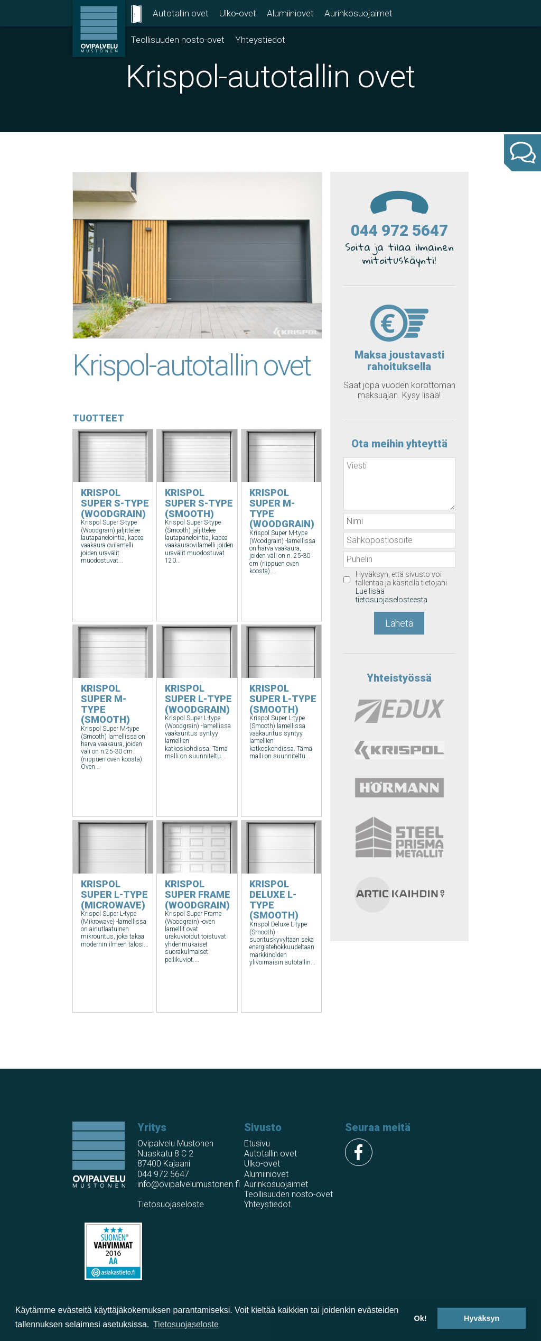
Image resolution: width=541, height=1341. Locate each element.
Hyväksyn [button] (481, 1318)
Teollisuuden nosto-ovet (177, 39)
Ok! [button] (420, 1318)
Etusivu (257, 1143)
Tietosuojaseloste (170, 1204)
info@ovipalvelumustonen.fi (188, 1184)
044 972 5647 (399, 230)
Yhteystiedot (260, 39)
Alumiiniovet (290, 13)
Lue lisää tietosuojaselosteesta (391, 595)
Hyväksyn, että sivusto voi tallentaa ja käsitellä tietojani (401, 587)
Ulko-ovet (237, 13)
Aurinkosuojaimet (358, 13)
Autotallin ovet (181, 13)
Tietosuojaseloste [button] (186, 1324)
